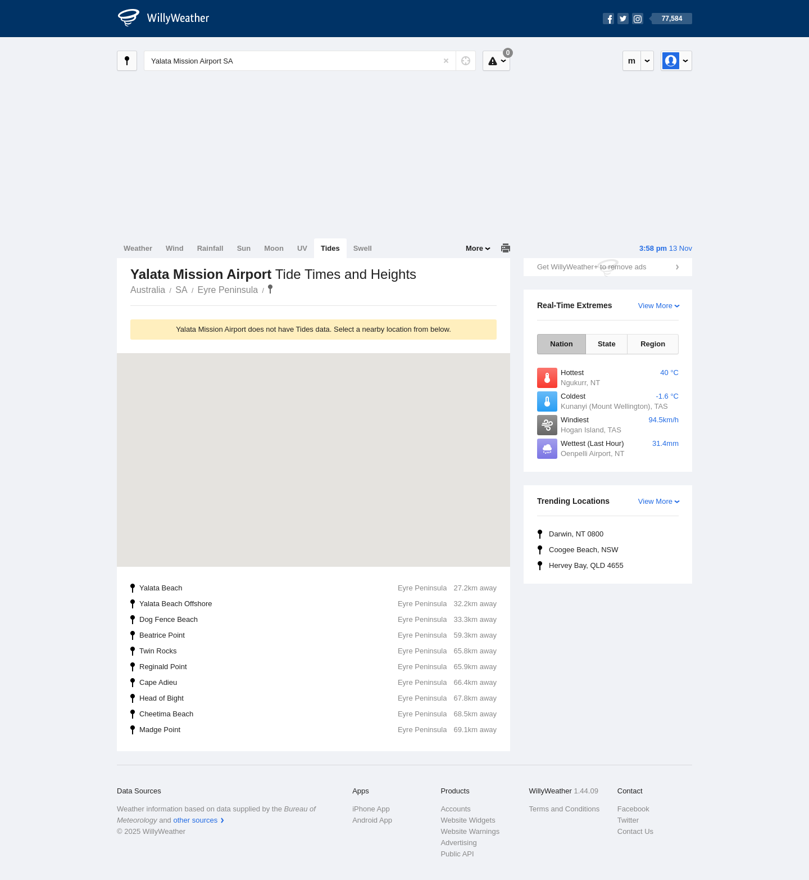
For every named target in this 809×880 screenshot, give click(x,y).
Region (652, 344)
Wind (175, 248)
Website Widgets (467, 820)
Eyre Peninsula (228, 290)
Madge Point (318, 729)
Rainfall (210, 248)
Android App (372, 820)
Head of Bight (318, 698)
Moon (274, 248)
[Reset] (446, 60)
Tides (330, 248)
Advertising (458, 842)
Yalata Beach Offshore (318, 604)
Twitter (628, 820)
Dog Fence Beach (318, 619)
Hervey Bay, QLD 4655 (586, 565)
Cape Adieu (318, 682)
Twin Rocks (318, 651)
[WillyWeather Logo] (169, 18)
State (607, 344)
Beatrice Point (318, 635)
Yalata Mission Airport (270, 289)
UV (302, 248)
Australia (147, 290)
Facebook (633, 809)
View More (655, 305)
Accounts (455, 809)
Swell (362, 248)
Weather (138, 248)
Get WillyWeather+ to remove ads (591, 267)
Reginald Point (318, 667)
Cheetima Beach (318, 714)
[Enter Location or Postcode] (310, 61)
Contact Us (635, 831)
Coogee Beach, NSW (584, 549)
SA (181, 290)
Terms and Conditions (564, 809)
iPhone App (371, 809)
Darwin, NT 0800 (576, 534)
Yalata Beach (318, 588)
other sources (195, 820)
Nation (561, 344)
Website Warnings (469, 831)
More (474, 248)
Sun (244, 248)
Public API (457, 854)
